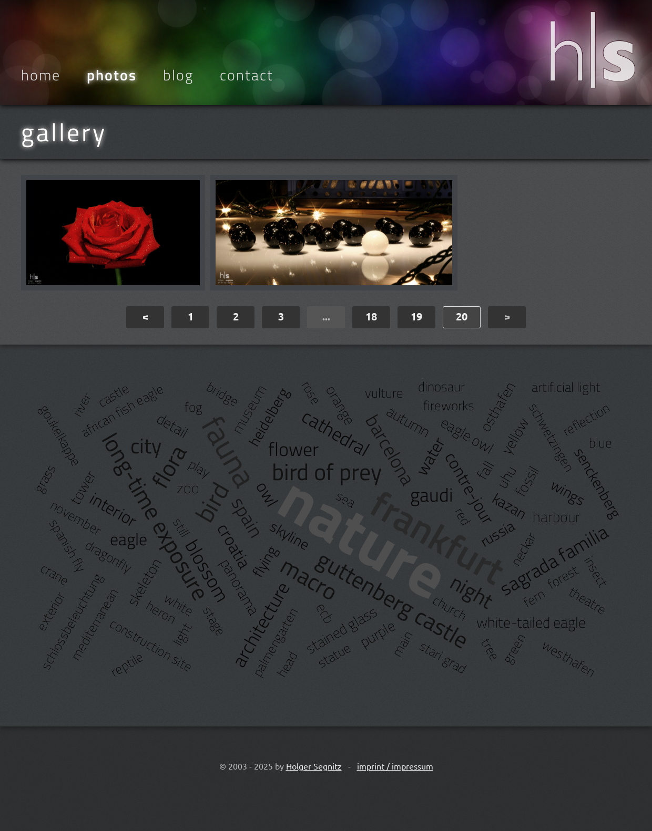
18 (371, 316)
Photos (112, 75)
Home (40, 75)
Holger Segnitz (314, 766)
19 (416, 316)
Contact (246, 75)
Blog (178, 75)
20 (461, 316)
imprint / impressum (395, 766)
